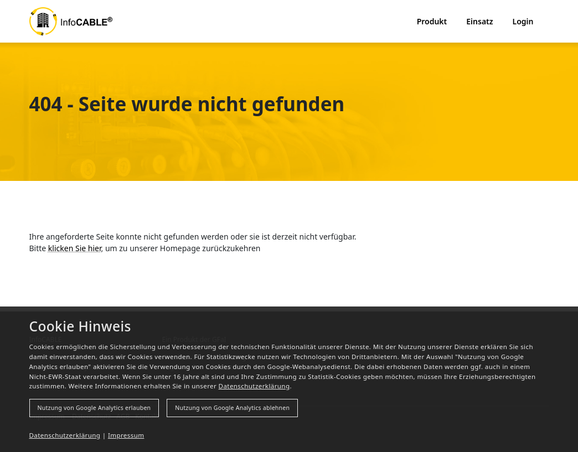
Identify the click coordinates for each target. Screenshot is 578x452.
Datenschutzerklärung (254, 386)
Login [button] (523, 21)
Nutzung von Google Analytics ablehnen (232, 408)
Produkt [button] (432, 21)
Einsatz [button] (479, 21)
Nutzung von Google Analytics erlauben (94, 408)
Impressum (126, 435)
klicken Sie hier (74, 248)
